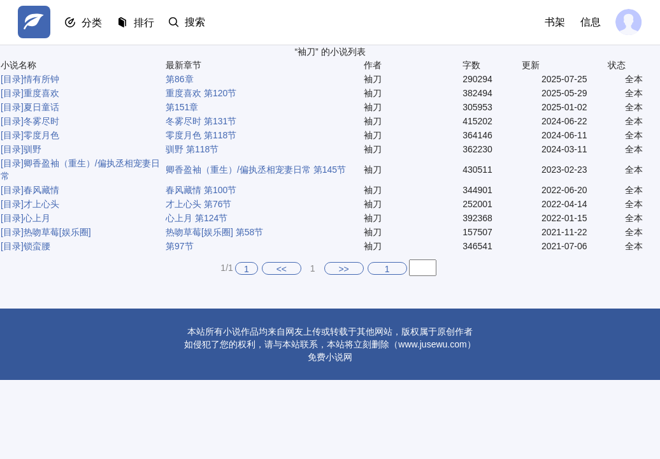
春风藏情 (41, 190)
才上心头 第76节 (198, 204)
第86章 (180, 79)
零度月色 (41, 135)
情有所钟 (41, 79)
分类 (93, 22)
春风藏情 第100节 (201, 190)
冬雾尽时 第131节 (201, 121)
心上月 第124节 (196, 218)
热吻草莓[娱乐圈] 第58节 (214, 232)
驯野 (32, 149)
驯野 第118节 (192, 149)
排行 (145, 22)
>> (343, 269)
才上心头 (41, 204)
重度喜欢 (41, 93)
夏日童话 (41, 107)
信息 (590, 22)
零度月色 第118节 (201, 135)
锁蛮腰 (37, 246)
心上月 (37, 218)
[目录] (12, 79)
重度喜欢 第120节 (201, 93)
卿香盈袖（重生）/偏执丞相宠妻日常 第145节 (256, 169)
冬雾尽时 (41, 121)
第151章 (182, 107)
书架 (554, 22)
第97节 (180, 246)
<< (281, 269)
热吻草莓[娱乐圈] (57, 232)
